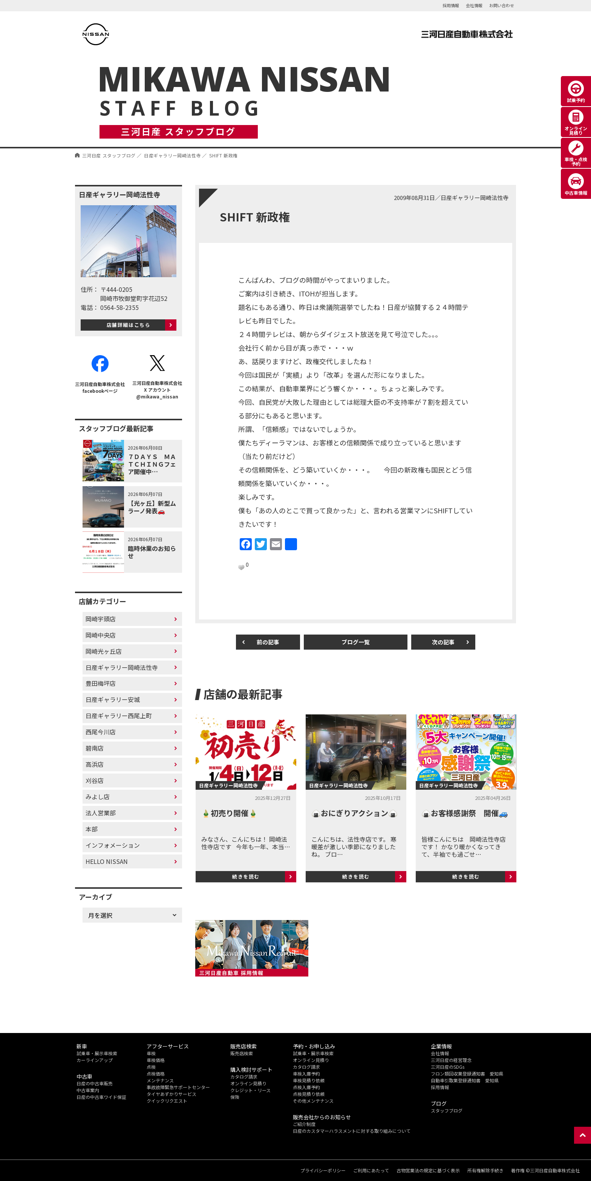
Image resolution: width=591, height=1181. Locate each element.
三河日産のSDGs (447, 1067)
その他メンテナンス (313, 1100)
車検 (151, 1053)
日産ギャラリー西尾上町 (119, 715)
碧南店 (95, 747)
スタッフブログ (446, 1110)
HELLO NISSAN (107, 861)
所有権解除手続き (485, 1170)
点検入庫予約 (306, 1087)
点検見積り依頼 (309, 1094)
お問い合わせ (501, 5)
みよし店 (98, 796)
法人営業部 (101, 812)
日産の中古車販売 (95, 1083)
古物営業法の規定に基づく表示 (428, 1170)
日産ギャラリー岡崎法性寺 (122, 666)
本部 (92, 828)
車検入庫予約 (306, 1073)
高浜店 (95, 764)
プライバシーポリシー (323, 1170)
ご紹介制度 (304, 1124)
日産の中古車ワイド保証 (101, 1097)
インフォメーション (113, 845)
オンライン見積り (248, 1083)
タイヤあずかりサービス (171, 1094)
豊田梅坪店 (101, 683)
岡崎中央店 (101, 634)
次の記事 (443, 642)
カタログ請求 (243, 1076)
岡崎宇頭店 (101, 618)
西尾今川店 (101, 731)
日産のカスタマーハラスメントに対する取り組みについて (351, 1131)
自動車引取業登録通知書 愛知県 (465, 1080)
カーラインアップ (95, 1060)
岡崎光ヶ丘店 (104, 651)
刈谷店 (95, 780)
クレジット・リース (250, 1090)
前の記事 (268, 642)
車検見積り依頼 (309, 1080)
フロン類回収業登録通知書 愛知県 (467, 1073)
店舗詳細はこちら (129, 324)
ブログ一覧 (355, 642)
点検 (151, 1067)
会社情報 (474, 5)
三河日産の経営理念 (451, 1060)
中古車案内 (88, 1090)
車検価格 (156, 1060)
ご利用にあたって (371, 1170)
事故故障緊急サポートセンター (178, 1087)
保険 (234, 1097)
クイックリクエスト (167, 1100)
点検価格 (156, 1073)
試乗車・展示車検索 (97, 1053)
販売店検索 (241, 1053)
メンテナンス (160, 1080)
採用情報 (450, 5)
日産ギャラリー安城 (113, 699)
